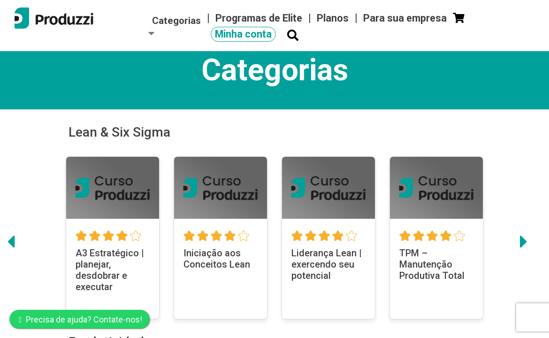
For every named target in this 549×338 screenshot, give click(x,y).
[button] (11, 247)
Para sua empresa (406, 18)
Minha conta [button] (243, 34)
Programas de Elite (260, 18)
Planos (334, 18)
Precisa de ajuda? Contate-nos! (80, 319)
